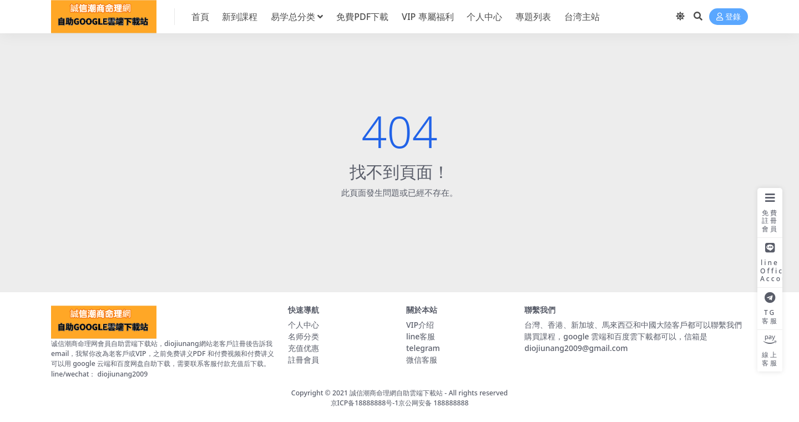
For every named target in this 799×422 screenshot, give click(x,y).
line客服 (420, 336)
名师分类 (303, 336)
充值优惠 (303, 348)
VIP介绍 (420, 324)
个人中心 (303, 324)
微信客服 (421, 359)
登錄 (728, 17)
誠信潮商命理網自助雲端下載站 (396, 393)
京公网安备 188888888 (433, 403)
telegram (423, 348)
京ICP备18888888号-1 (365, 403)
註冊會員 (303, 359)
